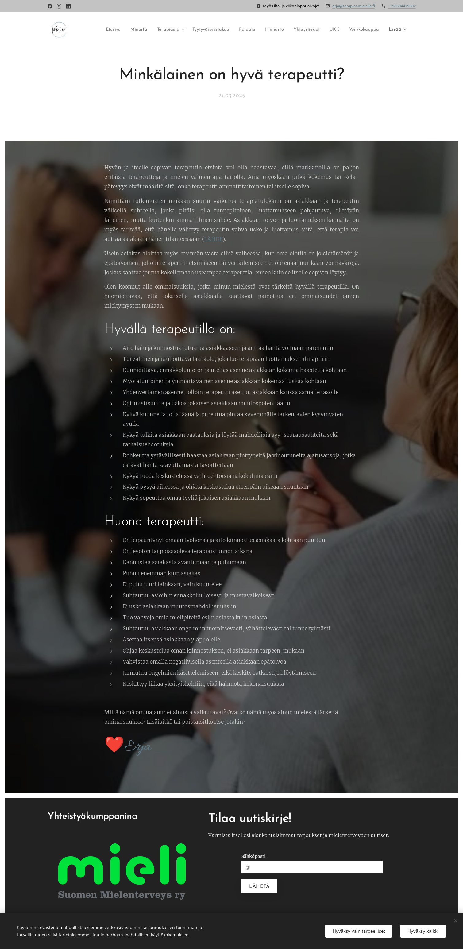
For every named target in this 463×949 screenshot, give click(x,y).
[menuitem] (95, 29)
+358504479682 (402, 6)
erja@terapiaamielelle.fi (353, 6)
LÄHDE (213, 238)
